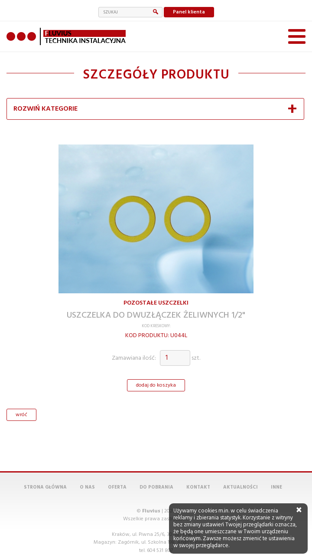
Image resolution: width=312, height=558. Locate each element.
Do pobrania (156, 465)
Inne (276, 465)
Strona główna (45, 465)
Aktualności (240, 465)
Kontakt (198, 465)
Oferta (117, 465)
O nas (87, 465)
